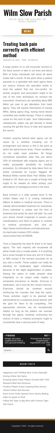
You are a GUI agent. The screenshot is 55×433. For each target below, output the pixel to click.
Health (34, 60)
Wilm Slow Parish (28, 12)
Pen (24, 60)
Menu (27, 31)
